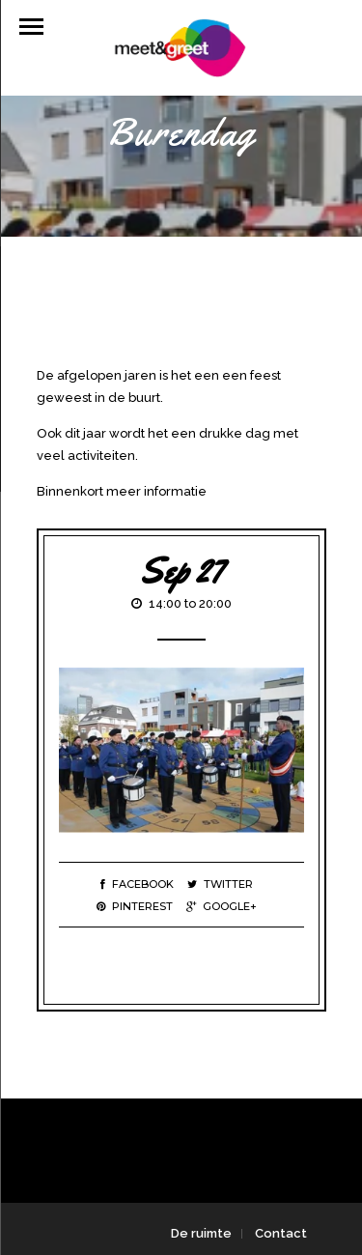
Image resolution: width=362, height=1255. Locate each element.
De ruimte (201, 1233)
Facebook (137, 884)
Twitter (220, 884)
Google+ (221, 906)
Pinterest (135, 906)
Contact (281, 1233)
